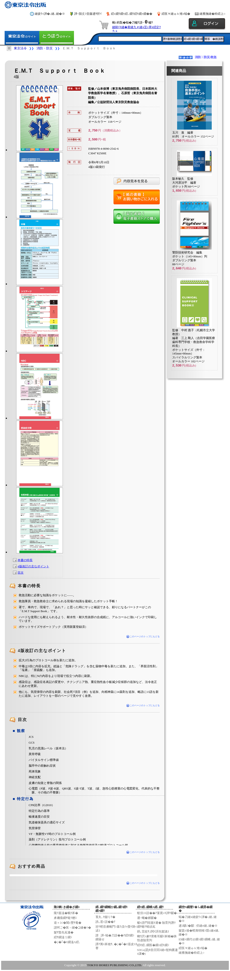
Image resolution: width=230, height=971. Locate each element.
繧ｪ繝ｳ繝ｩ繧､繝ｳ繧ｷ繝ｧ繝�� (131, 13)
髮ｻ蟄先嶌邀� (64, 932)
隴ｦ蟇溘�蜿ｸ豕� (66, 913)
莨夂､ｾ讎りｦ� (105, 917)
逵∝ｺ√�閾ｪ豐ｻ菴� (67, 922)
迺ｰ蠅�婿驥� (147, 918)
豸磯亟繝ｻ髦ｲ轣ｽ (65, 918)
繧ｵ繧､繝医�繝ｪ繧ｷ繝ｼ (153, 945)
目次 (21, 572)
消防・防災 (45, 48)
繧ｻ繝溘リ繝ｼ (63, 937)
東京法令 (20, 48)
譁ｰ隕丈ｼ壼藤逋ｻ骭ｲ (88, 13)
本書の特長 (25, 560)
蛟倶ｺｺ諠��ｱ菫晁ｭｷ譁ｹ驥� (157, 913)
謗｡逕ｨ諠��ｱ (105, 921)
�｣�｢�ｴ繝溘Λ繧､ (67, 942)
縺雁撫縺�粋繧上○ (212, 13)
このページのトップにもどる (143, 705)
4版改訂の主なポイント (33, 566)
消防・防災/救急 (206, 57)
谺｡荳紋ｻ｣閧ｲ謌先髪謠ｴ (153, 931)
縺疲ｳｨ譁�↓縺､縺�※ (50, 13)
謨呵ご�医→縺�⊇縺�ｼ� (72, 927)
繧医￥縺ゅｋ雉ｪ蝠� (176, 13)
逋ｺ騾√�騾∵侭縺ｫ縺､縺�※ (198, 925)
